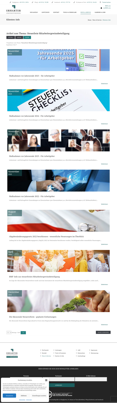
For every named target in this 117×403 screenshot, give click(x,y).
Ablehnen (24, 396)
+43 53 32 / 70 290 (43, 2)
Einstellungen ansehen (39, 396)
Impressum (29, 399)
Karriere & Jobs (100, 12)
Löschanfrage (81, 356)
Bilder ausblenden (103, 332)
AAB (79, 350)
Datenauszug (94, 353)
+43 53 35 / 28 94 (23, 2)
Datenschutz (22, 399)
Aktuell (10, 37)
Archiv (19, 37)
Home (89, 20)
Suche (27, 37)
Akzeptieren (9, 396)
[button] (46, 380)
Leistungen (45, 12)
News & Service (86, 12)
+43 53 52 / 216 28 (91, 2)
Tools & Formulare (70, 12)
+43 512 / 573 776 (65, 2)
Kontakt (56, 12)
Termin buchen (106, 2)
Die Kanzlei (34, 12)
